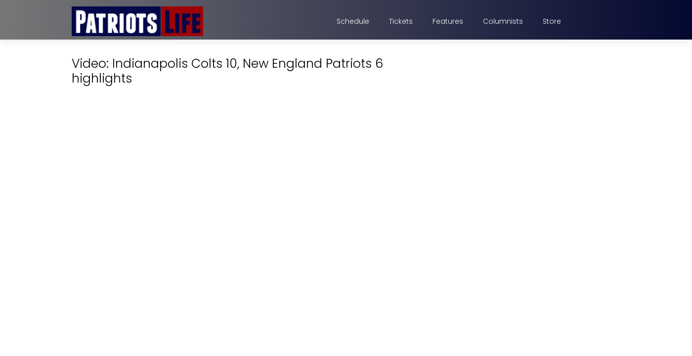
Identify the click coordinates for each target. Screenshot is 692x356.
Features (447, 21)
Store (552, 21)
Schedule (353, 21)
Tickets (401, 21)
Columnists (503, 21)
